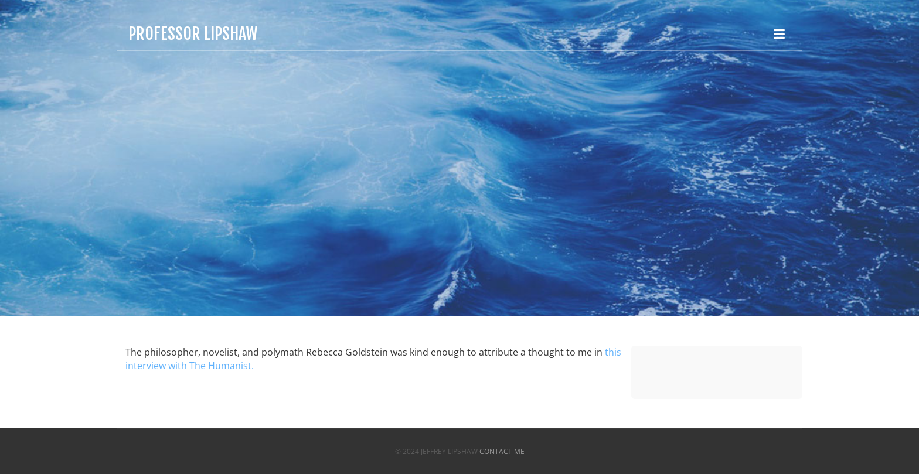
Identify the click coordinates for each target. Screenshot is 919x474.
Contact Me (502, 451)
